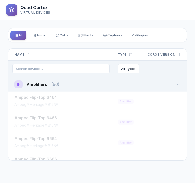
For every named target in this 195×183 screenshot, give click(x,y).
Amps (44, 36)
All (19, 36)
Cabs (70, 36)
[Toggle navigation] (183, 10)
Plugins (160, 36)
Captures (128, 36)
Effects (97, 36)
